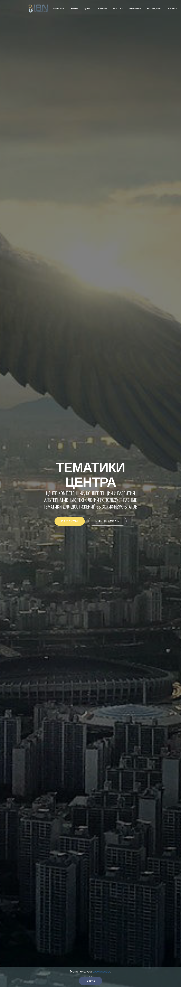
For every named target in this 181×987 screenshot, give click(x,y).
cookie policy (101, 977)
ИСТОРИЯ (102, 8)
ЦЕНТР (87, 8)
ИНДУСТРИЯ (58, 8)
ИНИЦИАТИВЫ (107, 522)
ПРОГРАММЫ (134, 8)
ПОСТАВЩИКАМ (153, 8)
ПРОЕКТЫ (117, 8)
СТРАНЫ (73, 8)
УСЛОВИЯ (171, 8)
